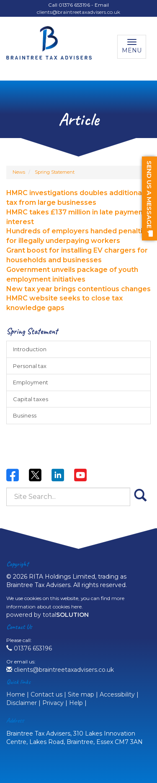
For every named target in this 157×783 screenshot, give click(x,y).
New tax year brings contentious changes (78, 289)
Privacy (53, 703)
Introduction (29, 349)
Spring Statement (55, 172)
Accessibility (117, 694)
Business (24, 415)
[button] (149, 198)
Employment (30, 382)
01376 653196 (29, 648)
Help (76, 703)
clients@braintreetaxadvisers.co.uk (78, 12)
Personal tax (29, 366)
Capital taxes (30, 399)
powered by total (47, 615)
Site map (81, 694)
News (19, 172)
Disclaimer (21, 703)
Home (15, 694)
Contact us (46, 694)
